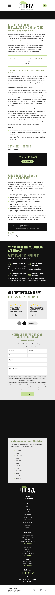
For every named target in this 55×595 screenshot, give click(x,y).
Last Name (31, 351)
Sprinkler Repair (27, 476)
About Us (27, 471)
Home (27, 468)
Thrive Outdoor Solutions (18, 41)
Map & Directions (27, 505)
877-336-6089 (27, 461)
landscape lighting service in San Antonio (28, 85)
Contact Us (28, 490)
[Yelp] (26, 535)
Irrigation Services (27, 474)
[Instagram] (29, 535)
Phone (10, 355)
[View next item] (24, 324)
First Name (11, 351)
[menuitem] (10, 554)
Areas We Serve (27, 484)
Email (30, 355)
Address (11, 360)
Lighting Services (27, 482)
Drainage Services (27, 479)
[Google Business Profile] (33, 535)
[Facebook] (22, 535)
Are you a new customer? (14, 364)
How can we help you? (14, 369)
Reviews (27, 487)
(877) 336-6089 (38, 59)
